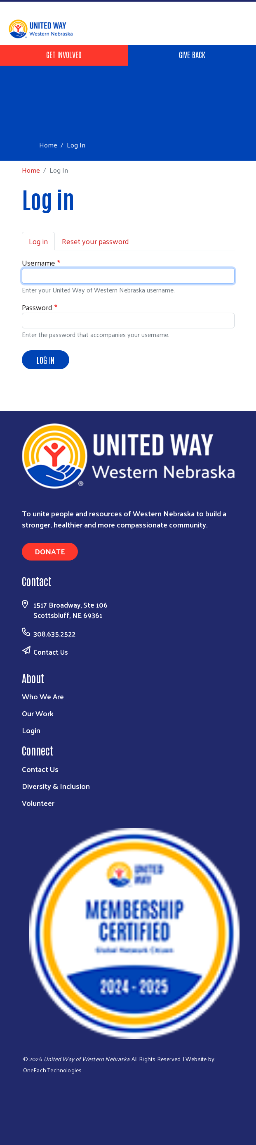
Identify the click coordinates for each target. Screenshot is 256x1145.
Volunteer (38, 802)
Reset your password (95, 241)
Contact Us (50, 652)
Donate (50, 551)
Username (38, 262)
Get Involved (64, 54)
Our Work (38, 713)
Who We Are (43, 696)
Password (37, 307)
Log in (38, 241)
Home (48, 145)
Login (31, 730)
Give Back (192, 54)
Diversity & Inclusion (56, 785)
